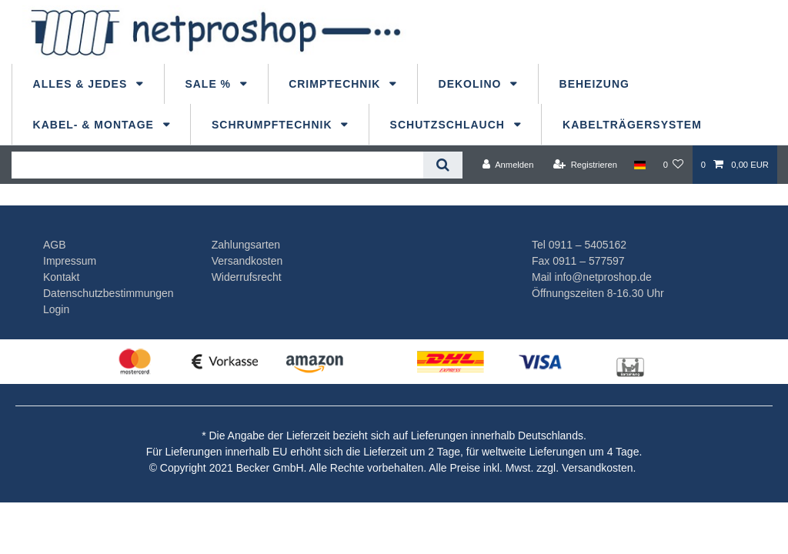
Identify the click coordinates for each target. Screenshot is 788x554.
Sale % (210, 84)
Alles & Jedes (82, 84)
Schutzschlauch (449, 124)
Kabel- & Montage (95, 124)
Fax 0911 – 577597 (578, 261)
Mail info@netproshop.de (592, 277)
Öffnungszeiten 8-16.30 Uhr (598, 293)
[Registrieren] (585, 164)
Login (56, 309)
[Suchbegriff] (217, 165)
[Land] (640, 164)
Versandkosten (247, 261)
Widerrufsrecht (247, 277)
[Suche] (442, 165)
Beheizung (594, 84)
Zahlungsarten (246, 245)
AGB (54, 245)
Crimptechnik (336, 84)
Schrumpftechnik (274, 124)
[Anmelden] (508, 164)
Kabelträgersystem (632, 124)
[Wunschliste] (673, 164)
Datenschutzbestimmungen (108, 293)
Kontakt (61, 277)
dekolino (472, 84)
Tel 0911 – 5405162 (579, 245)
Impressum (69, 261)
